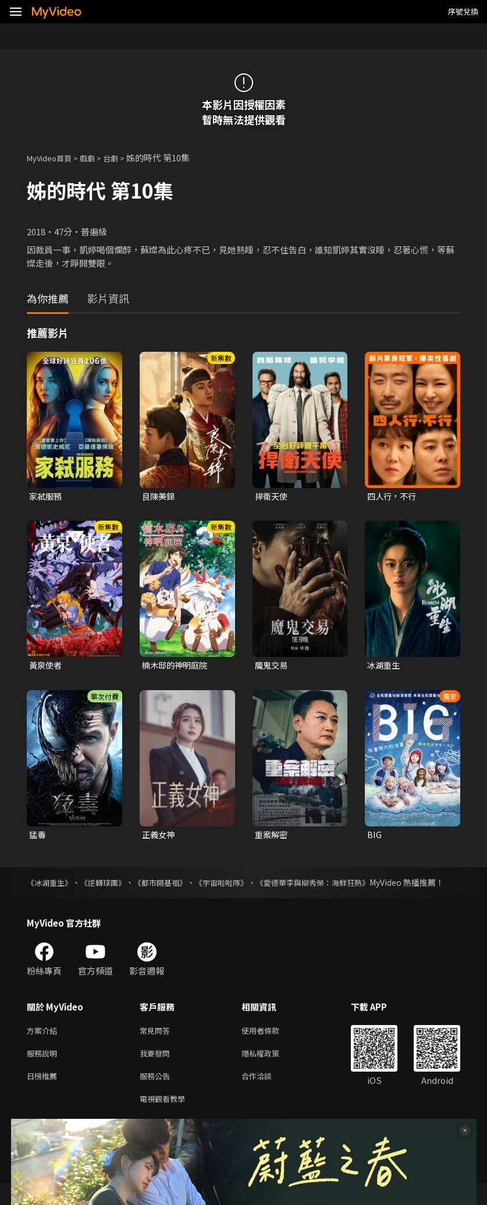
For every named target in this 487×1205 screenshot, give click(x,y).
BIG (374, 837)
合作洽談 (265, 1095)
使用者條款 (270, 1046)
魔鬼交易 (272, 666)
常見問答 (157, 1046)
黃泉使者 (46, 666)
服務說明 (44, 1071)
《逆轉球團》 (110, 885)
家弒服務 (46, 496)
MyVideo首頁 (53, 157)
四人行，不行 (393, 496)
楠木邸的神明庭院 (177, 666)
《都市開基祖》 (172, 885)
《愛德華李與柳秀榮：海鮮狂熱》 (339, 885)
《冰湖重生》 (51, 885)
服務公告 (157, 1095)
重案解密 (272, 837)
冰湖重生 (384, 666)
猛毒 (38, 837)
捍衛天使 (272, 496)
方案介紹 (44, 1046)
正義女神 (159, 837)
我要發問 (157, 1071)
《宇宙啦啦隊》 (239, 885)
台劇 (122, 157)
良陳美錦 (159, 496)
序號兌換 (463, 11)
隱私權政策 (270, 1071)
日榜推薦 (44, 1095)
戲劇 (96, 157)
